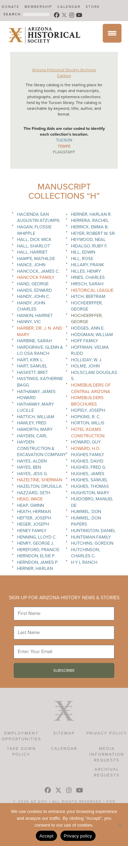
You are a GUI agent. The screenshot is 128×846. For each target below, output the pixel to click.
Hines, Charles (88, 277)
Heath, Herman (34, 511)
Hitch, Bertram (88, 296)
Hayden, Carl (32, 436)
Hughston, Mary (90, 493)
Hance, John (31, 265)
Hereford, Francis (38, 550)
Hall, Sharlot (33, 246)
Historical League (92, 290)
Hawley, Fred (31, 423)
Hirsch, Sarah (87, 284)
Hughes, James (87, 474)
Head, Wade (30, 499)
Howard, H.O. (85, 448)
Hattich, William (35, 417)
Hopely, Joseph (88, 410)
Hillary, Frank (87, 265)
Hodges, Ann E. (87, 328)
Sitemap (64, 733)
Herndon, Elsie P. (36, 556)
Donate (10, 7)
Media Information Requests (106, 754)
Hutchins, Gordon (92, 543)
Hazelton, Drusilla (39, 486)
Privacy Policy (106, 733)
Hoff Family (84, 341)
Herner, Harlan (35, 568)
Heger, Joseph (33, 524)
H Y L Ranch (84, 562)
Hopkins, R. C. (86, 417)
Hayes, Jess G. (32, 474)
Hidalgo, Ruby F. (89, 246)
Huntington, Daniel (93, 530)
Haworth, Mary (35, 429)
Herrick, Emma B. (90, 227)
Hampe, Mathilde (36, 258)
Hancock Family (35, 277)
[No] (119, 824)
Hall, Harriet (32, 252)
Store (93, 7)
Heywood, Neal (88, 239)
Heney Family (31, 530)
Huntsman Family (91, 537)
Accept (46, 836)
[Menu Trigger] (112, 33)
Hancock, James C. (38, 271)
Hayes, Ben (29, 467)
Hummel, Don (86, 511)
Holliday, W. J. (86, 360)
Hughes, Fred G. (88, 467)
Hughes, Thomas (90, 486)
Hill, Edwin (83, 252)
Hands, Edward (34, 290)
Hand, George (32, 284)
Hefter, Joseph (34, 518)
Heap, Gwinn (30, 505)
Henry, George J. (35, 543)
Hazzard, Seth (33, 493)
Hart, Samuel (32, 366)
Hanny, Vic (29, 321)
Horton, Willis (87, 423)
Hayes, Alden (32, 461)
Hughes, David (87, 461)
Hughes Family (87, 454)
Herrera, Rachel (90, 220)
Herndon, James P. (37, 562)
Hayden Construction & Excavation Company (41, 448)
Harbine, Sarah (34, 341)
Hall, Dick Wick (34, 239)
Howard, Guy (86, 442)
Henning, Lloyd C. (37, 537)
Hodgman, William (92, 334)
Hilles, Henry (86, 271)
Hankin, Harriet (35, 315)
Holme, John (85, 366)
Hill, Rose (82, 258)
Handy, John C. (33, 296)
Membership (38, 7)
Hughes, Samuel (89, 480)
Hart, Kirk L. (30, 360)
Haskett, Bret (32, 372)
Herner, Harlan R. (91, 214)
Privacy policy (78, 836)
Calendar (69, 7)
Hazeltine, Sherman (39, 480)
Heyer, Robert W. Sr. (93, 233)
